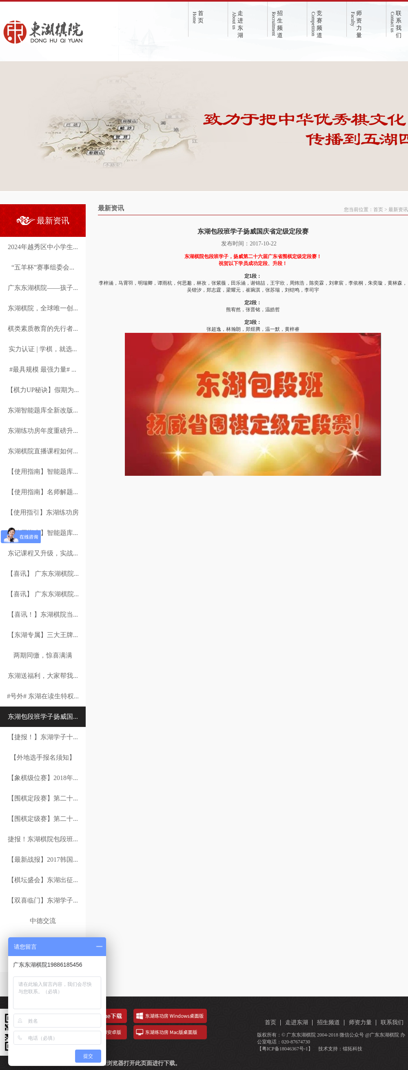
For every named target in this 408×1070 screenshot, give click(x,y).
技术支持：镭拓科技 (340, 1049)
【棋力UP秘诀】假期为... (43, 389)
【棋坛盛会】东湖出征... (43, 879)
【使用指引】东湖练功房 (43, 512)
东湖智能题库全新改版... (43, 410)
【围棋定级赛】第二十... (43, 818)
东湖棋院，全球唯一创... (43, 308)
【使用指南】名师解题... (43, 491)
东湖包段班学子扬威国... (43, 716)
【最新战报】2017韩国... (43, 859)
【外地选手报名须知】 (42, 757)
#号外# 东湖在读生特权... (43, 696)
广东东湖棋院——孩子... (43, 287)
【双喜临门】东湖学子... (43, 900)
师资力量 (360, 1022)
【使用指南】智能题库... (43, 471)
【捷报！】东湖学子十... (43, 736)
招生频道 (328, 1022)
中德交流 (43, 920)
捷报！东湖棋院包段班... (43, 839)
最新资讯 (398, 209)
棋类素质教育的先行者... (43, 328)
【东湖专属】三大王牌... (43, 634)
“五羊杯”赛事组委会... (42, 267)
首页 (378, 209)
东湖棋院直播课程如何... (43, 451)
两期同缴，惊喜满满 (42, 655)
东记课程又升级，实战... (43, 553)
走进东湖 (296, 1022)
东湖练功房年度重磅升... (43, 430)
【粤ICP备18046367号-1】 (285, 1049)
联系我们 (392, 1022)
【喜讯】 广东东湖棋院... (43, 573)
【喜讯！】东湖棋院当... (43, 614)
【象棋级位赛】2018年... (43, 777)
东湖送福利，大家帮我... (43, 675)
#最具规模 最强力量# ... (42, 369)
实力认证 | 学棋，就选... (43, 349)
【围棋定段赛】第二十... (43, 798)
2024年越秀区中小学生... (43, 246)
